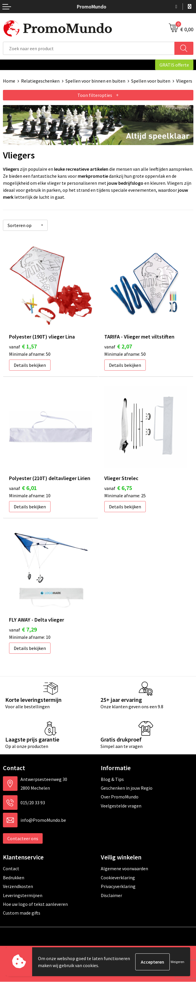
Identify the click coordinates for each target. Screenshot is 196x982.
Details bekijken (30, 365)
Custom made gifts (21, 913)
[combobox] (89, 48)
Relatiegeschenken (40, 81)
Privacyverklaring (118, 886)
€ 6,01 (23, 487)
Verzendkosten (18, 886)
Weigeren (177, 962)
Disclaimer (111, 895)
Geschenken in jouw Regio (126, 788)
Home (9, 81)
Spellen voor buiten (150, 81)
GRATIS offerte (174, 65)
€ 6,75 (118, 487)
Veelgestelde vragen (121, 806)
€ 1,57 (23, 346)
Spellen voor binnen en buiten (95, 81)
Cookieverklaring (118, 878)
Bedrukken (13, 878)
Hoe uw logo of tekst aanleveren (35, 904)
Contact (11, 869)
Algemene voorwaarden (124, 869)
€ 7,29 (23, 629)
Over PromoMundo (119, 797)
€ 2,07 (118, 346)
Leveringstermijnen (22, 895)
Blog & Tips (112, 779)
